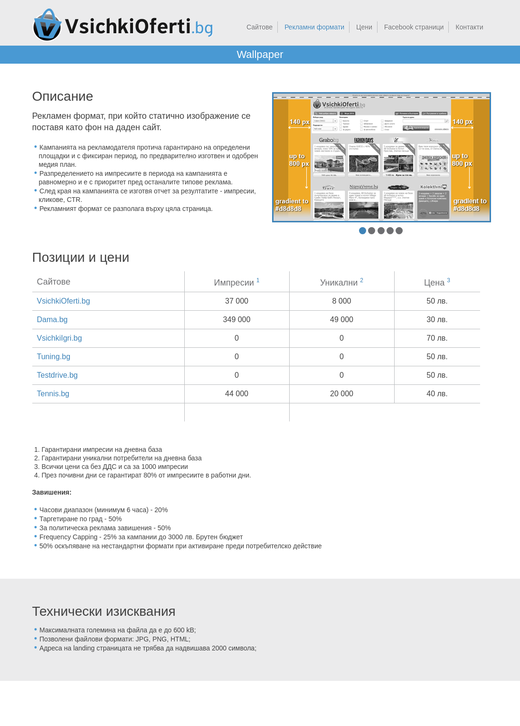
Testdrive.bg (57, 375)
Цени (364, 27)
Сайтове (259, 27)
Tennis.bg (53, 394)
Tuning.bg (54, 357)
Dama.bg (52, 319)
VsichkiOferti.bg (63, 301)
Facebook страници (414, 27)
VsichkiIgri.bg (59, 338)
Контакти (469, 27)
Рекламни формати (314, 27)
